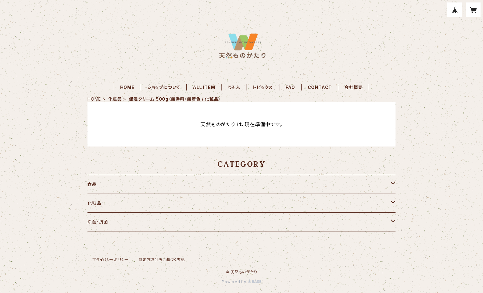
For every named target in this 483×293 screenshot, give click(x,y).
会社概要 (353, 87)
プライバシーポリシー (110, 259)
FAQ (290, 87)
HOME (127, 87)
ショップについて (163, 87)
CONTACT (320, 87)
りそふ (234, 87)
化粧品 (115, 99)
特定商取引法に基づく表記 (162, 259)
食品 (92, 184)
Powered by (241, 281)
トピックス (263, 87)
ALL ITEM (204, 87)
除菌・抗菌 (97, 221)
